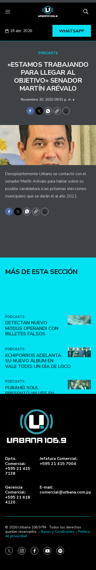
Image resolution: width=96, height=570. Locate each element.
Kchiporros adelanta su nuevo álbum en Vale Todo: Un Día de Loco (38, 384)
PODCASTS (48, 53)
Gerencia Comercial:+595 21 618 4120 (17, 495)
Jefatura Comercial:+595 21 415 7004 (59, 461)
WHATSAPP (71, 31)
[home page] (48, 11)
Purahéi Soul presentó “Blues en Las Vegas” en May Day (33, 417)
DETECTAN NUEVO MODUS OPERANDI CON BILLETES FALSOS (31, 352)
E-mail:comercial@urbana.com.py (65, 490)
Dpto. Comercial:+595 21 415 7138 (17, 466)
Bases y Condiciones (57, 531)
